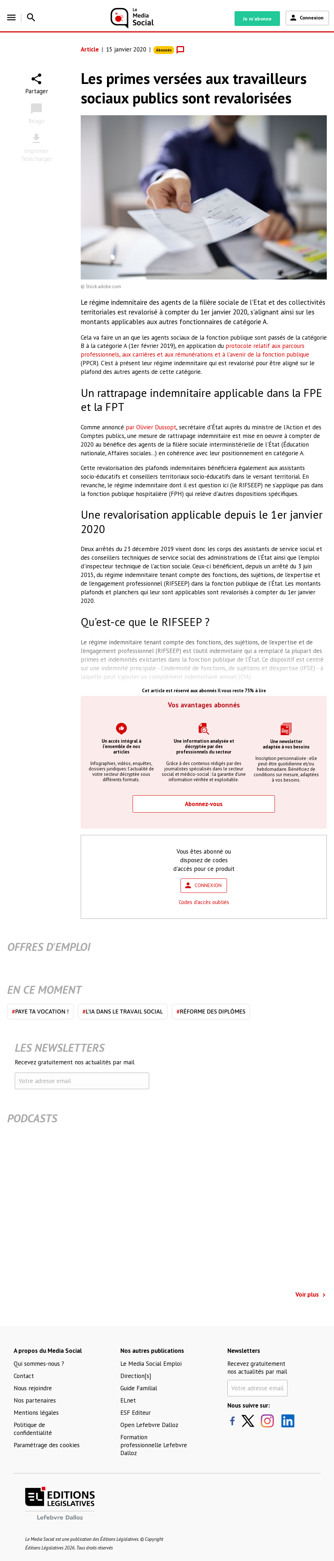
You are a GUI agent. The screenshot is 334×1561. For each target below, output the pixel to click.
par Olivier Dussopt (151, 427)
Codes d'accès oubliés (204, 902)
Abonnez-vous (204, 804)
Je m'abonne (257, 18)
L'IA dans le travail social (123, 1011)
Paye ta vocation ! (40, 1011)
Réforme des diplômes (211, 1011)
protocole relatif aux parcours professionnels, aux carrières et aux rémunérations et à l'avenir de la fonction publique (195, 350)
